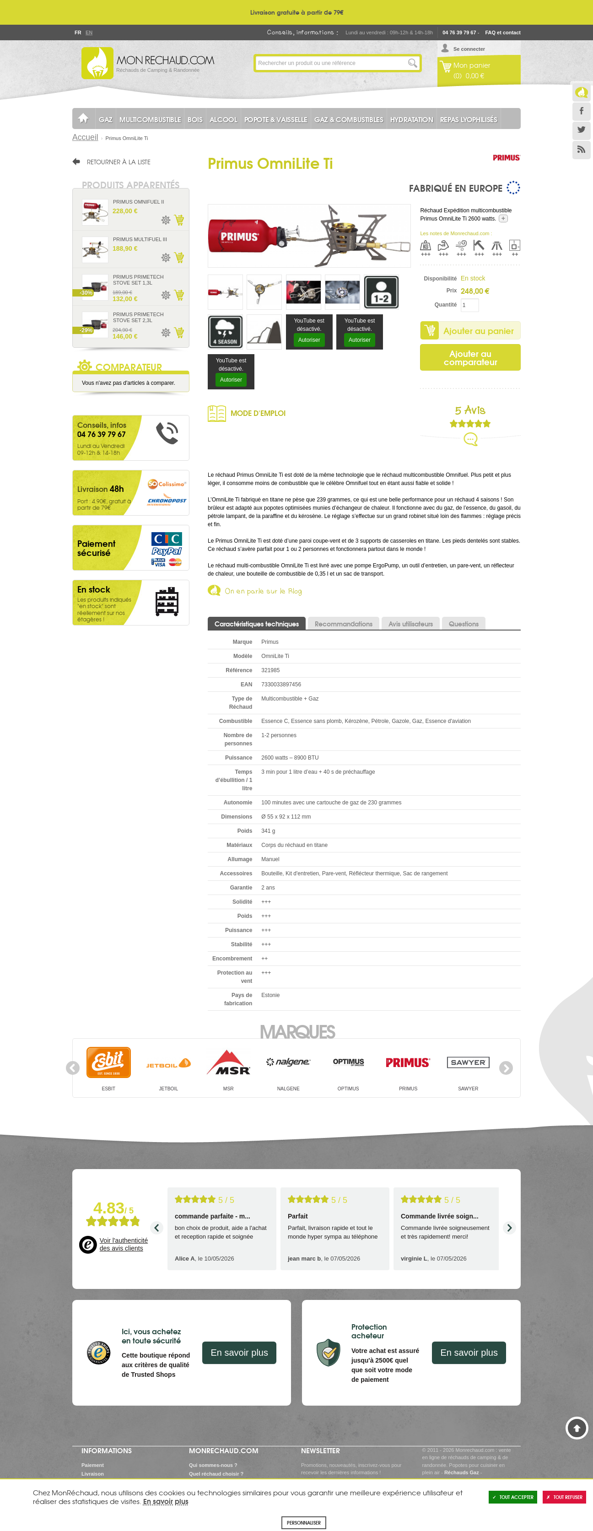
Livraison (92, 1474)
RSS (581, 150)
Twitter (581, 131)
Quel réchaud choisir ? (216, 1474)
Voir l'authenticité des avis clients (124, 1244)
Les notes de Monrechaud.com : (456, 233)
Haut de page (577, 1428)
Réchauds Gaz (461, 1472)
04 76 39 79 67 (459, 32)
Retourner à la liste (119, 161)
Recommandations (343, 624)
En (89, 32)
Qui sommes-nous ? (213, 1465)
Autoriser (309, 340)
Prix (452, 290)
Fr (78, 32)
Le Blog (581, 92)
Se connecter (469, 49)
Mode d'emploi (258, 412)
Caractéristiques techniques (257, 624)
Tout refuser (564, 1496)
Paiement (92, 1465)
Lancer (413, 63)
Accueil (85, 137)
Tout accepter (513, 1496)
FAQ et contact (503, 32)
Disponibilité (440, 278)
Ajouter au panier (478, 330)
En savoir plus (239, 1353)
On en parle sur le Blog (263, 592)
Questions (464, 624)
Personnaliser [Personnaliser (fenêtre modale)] (304, 1522)
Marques (296, 1030)
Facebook (581, 111)
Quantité (446, 305)
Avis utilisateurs (410, 624)
